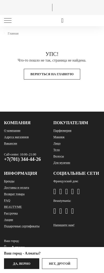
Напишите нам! (64, 225)
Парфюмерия (62, 130)
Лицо (57, 143)
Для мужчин (61, 163)
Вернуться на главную (52, 74)
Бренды (9, 181)
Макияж (59, 137)
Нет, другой (59, 264)
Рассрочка (11, 213)
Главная (13, 33)
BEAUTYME (13, 207)
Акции (8, 220)
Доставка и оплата (16, 187)
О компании (12, 130)
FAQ (7, 200)
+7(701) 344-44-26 (22, 159)
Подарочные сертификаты (22, 226)
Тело (56, 150)
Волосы (58, 156)
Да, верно (21, 264)
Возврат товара (14, 194)
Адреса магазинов (16, 137)
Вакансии (10, 143)
